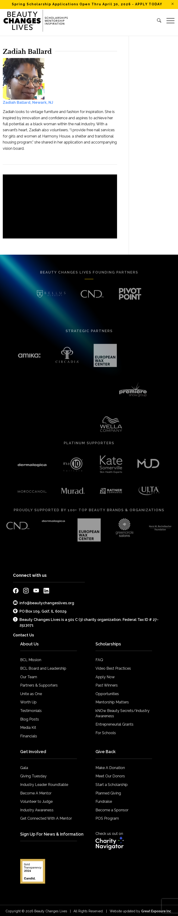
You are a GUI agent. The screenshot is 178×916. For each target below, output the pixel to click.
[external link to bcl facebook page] (16, 586)
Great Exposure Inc (156, 906)
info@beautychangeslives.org (43, 597)
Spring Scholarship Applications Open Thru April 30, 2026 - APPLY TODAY (87, 4)
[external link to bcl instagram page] (26, 586)
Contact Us (23, 630)
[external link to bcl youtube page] (36, 586)
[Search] (159, 20)
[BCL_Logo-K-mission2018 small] (35, 20)
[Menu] (169, 20)
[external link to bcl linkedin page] (46, 586)
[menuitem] (159, 20)
